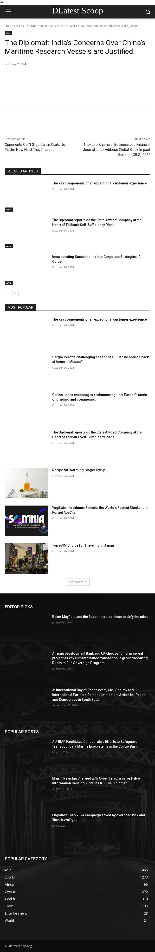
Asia (19, 26)
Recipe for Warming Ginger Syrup (78, 470)
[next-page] (16, 293)
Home (9, 26)
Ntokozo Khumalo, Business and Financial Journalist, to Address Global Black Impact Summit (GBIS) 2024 (116, 149)
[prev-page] (8, 293)
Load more (77, 582)
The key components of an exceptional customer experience (99, 183)
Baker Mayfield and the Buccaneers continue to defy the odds (100, 617)
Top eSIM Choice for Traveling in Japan (83, 545)
